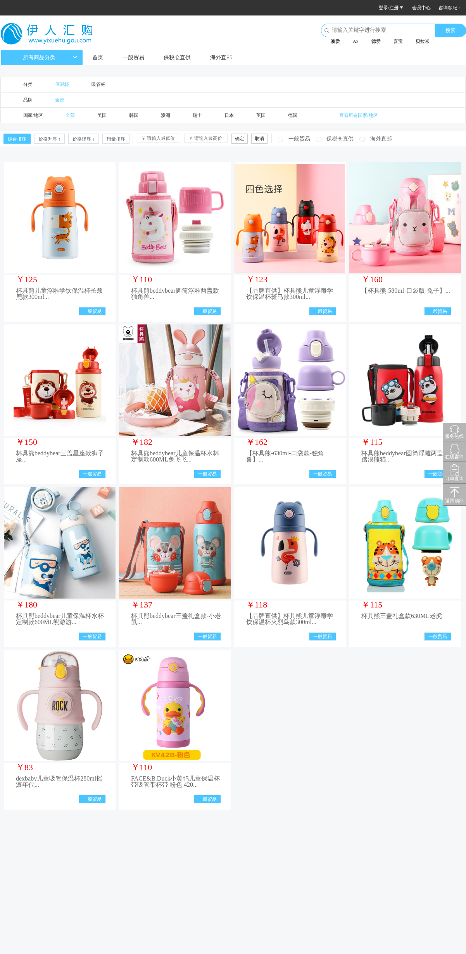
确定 (239, 138)
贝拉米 (423, 41)
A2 (356, 41)
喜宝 (398, 41)
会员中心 (421, 7)
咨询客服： (450, 7)
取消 (259, 138)
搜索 (450, 30)
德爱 (376, 41)
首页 (97, 57)
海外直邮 (221, 57)
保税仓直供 (177, 57)
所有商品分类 (50, 57)
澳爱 (335, 41)
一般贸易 (133, 57)
